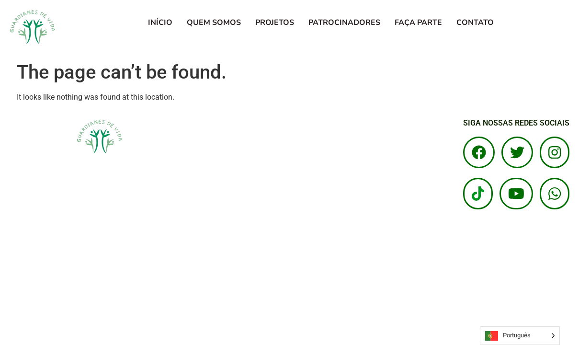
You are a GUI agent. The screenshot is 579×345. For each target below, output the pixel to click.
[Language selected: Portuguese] (520, 335)
